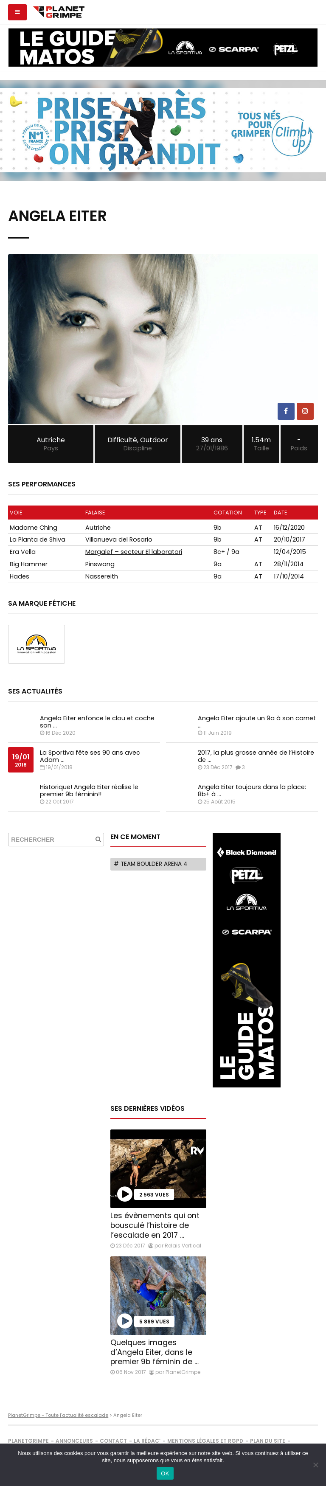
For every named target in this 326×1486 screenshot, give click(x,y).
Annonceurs (74, 1440)
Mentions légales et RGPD (205, 1440)
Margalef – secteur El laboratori (133, 552)
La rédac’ (147, 1440)
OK (165, 1473)
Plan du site (267, 1440)
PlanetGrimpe (28, 1440)
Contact (113, 1440)
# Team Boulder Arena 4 (151, 864)
